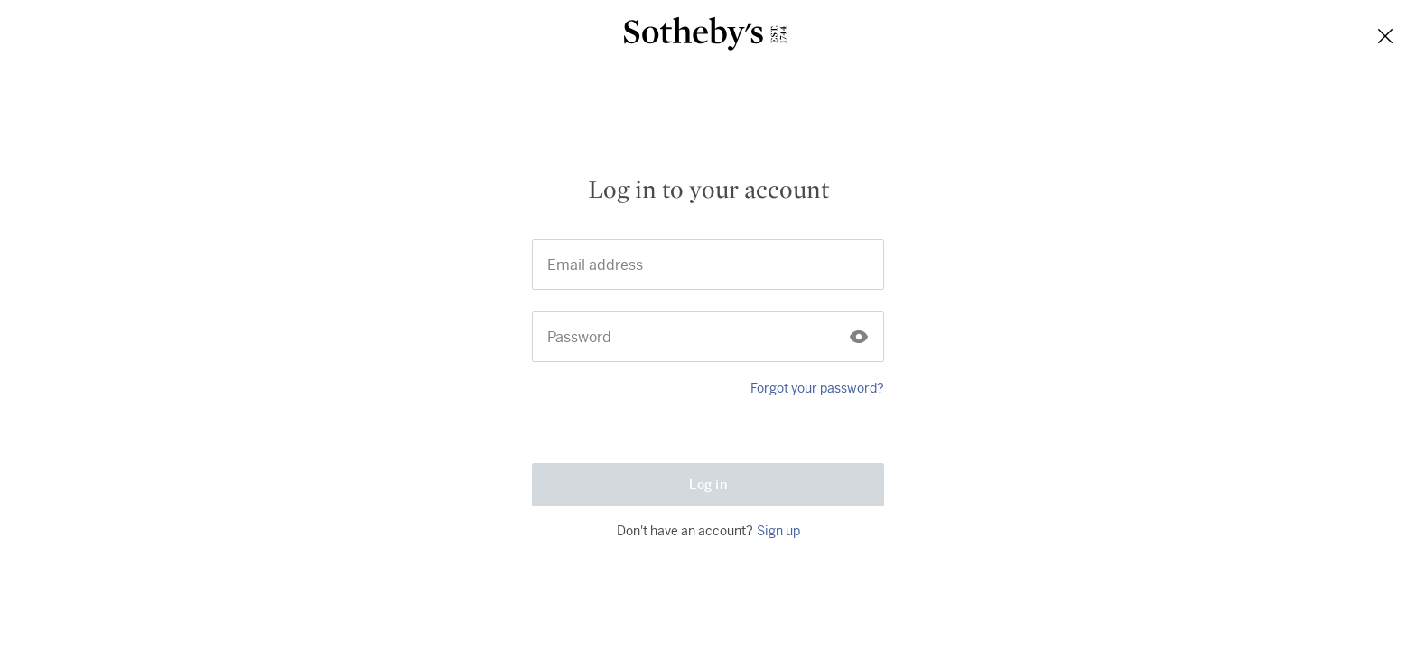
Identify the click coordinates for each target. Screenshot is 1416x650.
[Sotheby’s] (705, 36)
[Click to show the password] (859, 307)
